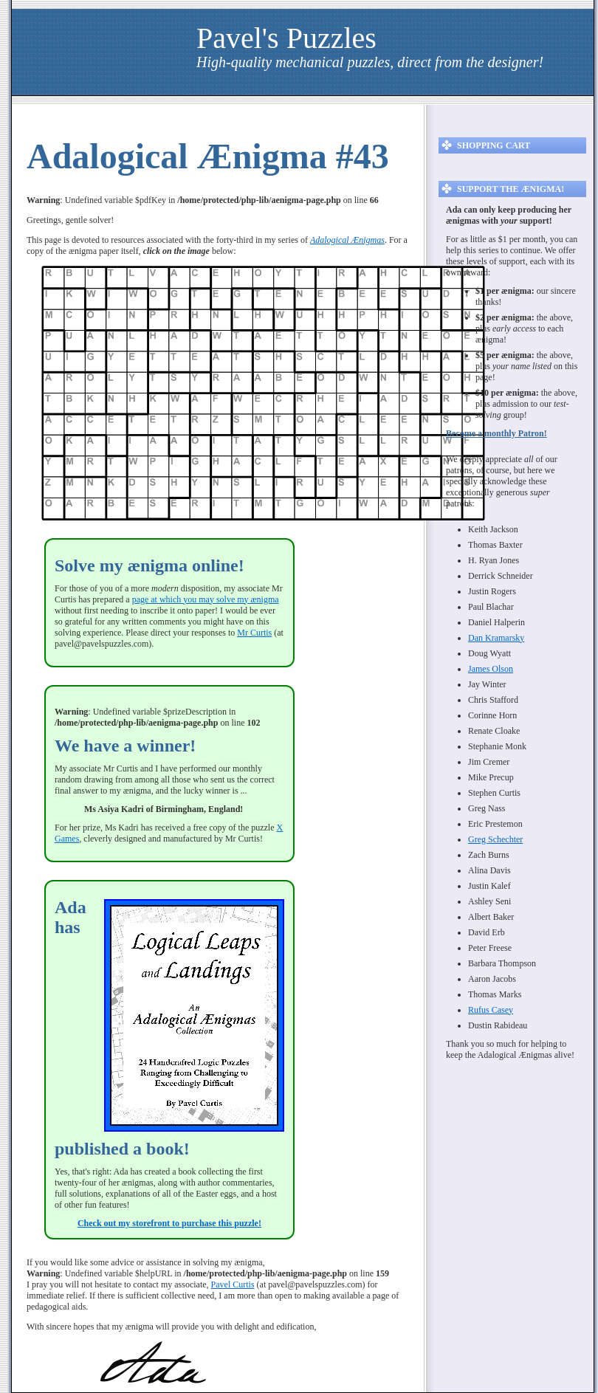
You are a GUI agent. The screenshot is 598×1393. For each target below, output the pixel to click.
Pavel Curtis (233, 1284)
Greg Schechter (495, 839)
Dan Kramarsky (496, 638)
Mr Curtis (254, 632)
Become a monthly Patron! (496, 433)
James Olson (490, 669)
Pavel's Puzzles (286, 38)
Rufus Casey (490, 1010)
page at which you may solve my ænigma (205, 599)
